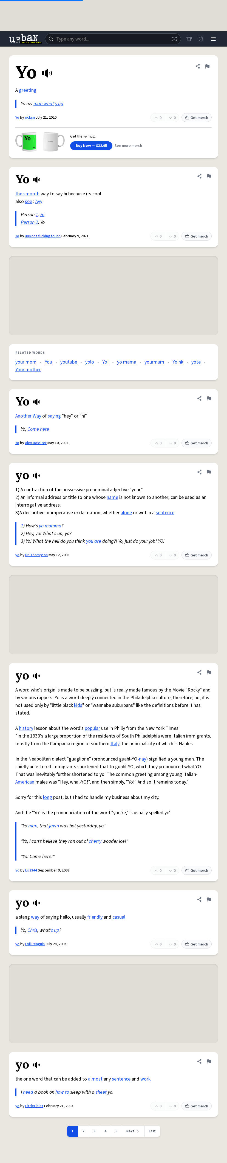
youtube (68, 362)
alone (126, 512)
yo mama (126, 362)
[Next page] (133, 1131)
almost (95, 1079)
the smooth (27, 193)
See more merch (128, 145)
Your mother (28, 369)
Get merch (196, 118)
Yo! (105, 362)
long (47, 797)
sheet (101, 1092)
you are (93, 541)
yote (196, 362)
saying (54, 416)
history (26, 728)
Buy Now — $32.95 (91, 145)
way (35, 917)
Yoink (177, 362)
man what (43, 103)
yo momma (50, 525)
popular (92, 728)
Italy (114, 743)
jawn (54, 825)
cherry (95, 841)
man (32, 825)
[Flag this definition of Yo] (207, 66)
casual (118, 917)
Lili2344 (31, 870)
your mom (25, 362)
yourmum (154, 362)
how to (62, 1092)
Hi (42, 214)
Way (37, 416)
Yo (17, 117)
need (28, 1092)
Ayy (38, 201)
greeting (27, 90)
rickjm (30, 117)
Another (23, 416)
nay (142, 759)
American (24, 782)
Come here (38, 429)
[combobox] (113, 38)
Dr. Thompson (36, 555)
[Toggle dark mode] (201, 39)
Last (152, 1131)
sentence (165, 512)
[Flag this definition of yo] (209, 472)
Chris (32, 930)
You (48, 362)
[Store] (189, 39)
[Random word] (174, 39)
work (145, 1079)
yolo (89, 362)
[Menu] (213, 39)
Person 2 (29, 222)
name (112, 497)
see (28, 201)
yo (17, 555)
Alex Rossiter (36, 443)
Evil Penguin (35, 944)
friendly (95, 917)
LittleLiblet (34, 1106)
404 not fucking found (43, 236)
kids (78, 705)
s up (59, 103)
